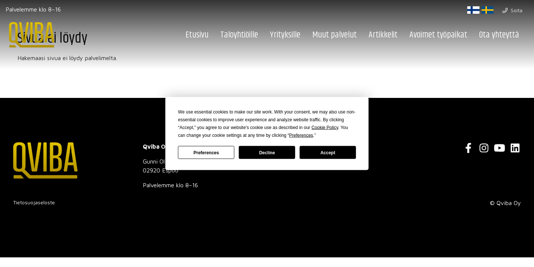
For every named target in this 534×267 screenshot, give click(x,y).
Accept (327, 152)
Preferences (206, 152)
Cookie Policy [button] (325, 127)
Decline (267, 152)
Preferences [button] (301, 135)
